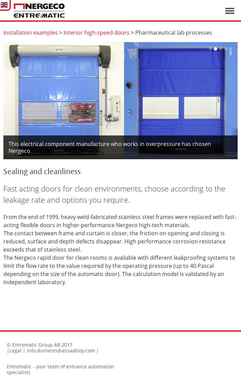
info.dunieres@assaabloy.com (61, 350)
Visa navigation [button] (230, 11)
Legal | (17, 350)
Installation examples (30, 32)
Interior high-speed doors (97, 32)
